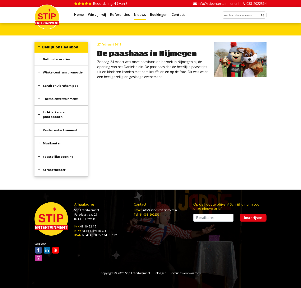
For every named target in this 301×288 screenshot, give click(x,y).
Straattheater (54, 170)
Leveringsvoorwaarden (185, 273)
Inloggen (160, 273)
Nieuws (140, 14)
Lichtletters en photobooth (54, 114)
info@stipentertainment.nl (160, 210)
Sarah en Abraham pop (61, 85)
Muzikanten (52, 143)
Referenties (120, 14)
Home (79, 14)
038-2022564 (256, 3)
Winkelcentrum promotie (63, 72)
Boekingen (158, 14)
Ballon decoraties (56, 59)
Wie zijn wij (97, 14)
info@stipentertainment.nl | (220, 3)
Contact (178, 14)
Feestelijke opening (58, 156)
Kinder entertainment (60, 130)
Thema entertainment (60, 99)
